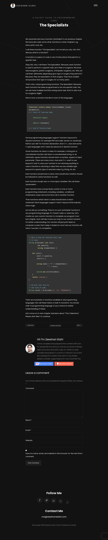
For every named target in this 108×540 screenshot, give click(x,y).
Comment (30, 388)
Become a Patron (64, 364)
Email (28, 430)
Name (28, 420)
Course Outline (55, 325)
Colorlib (73, 525)
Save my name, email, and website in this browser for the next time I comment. (54, 455)
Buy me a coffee (44, 364)
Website (29, 440)
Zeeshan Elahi (23, 5)
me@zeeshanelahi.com (54, 516)
